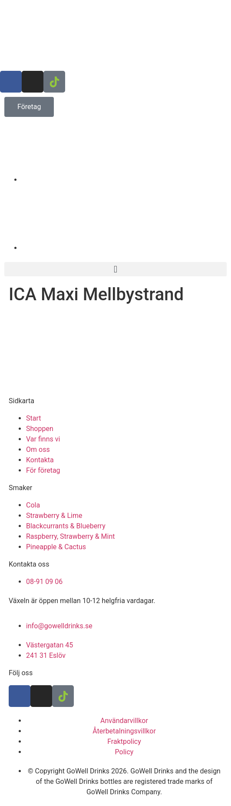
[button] (115, 269)
